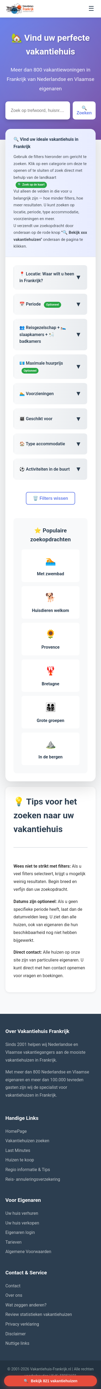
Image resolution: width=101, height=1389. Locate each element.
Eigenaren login (20, 1232)
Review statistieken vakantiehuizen (38, 1314)
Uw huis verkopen (22, 1223)
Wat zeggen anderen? (26, 1305)
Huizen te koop (19, 1159)
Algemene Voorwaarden (28, 1251)
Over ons (13, 1295)
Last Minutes (17, 1150)
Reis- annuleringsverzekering (32, 1179)
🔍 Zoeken (84, 110)
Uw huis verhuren (21, 1213)
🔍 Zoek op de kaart (31, 184)
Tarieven (13, 1242)
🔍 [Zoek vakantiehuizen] (51, 1381)
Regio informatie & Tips (27, 1169)
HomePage (16, 1131)
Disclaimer (15, 1333)
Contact (12, 1285)
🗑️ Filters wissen (50, 498)
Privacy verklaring (22, 1324)
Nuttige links (17, 1343)
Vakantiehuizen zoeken (27, 1140)
